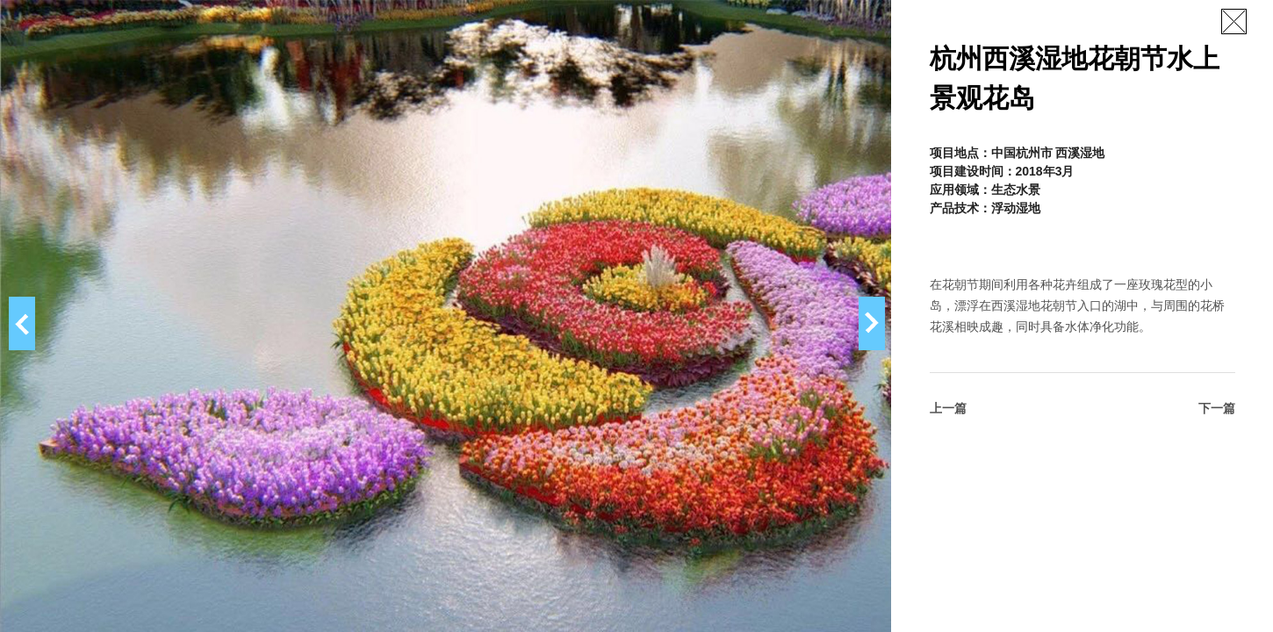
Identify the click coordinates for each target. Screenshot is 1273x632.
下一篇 (1216, 408)
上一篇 (948, 408)
